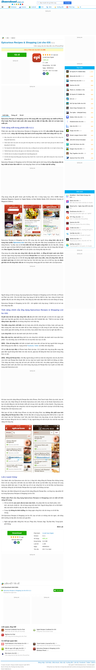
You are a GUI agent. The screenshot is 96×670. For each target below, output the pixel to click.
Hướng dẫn (69, 662)
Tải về (21, 115)
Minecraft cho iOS (77, 76)
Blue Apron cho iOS (12, 653)
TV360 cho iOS (75, 228)
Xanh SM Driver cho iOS (77, 145)
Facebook (30, 345)
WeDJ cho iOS (75, 200)
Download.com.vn (3, 38)
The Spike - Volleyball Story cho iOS (78, 113)
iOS (7, 38)
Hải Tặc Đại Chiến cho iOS (78, 103)
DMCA (93, 662)
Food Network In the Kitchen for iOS (17, 643)
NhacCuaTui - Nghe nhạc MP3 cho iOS (81, 207)
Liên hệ (76, 662)
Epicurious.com (18, 242)
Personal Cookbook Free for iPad (15, 629)
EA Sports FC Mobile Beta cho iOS (77, 72)
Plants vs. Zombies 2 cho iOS (77, 90)
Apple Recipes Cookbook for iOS (46, 629)
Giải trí (13, 38)
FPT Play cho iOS (76, 217)
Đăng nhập (41, 662)
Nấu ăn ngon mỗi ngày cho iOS (15, 648)
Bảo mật (62, 662)
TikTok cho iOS (76, 238)
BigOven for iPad (10, 634)
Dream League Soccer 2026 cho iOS (78, 135)
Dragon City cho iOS (77, 149)
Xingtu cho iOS (76, 130)
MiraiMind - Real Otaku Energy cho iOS (80, 196)
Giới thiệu (5, 115)
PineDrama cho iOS (77, 211)
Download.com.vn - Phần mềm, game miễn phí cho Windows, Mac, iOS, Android (12, 2)
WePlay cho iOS (76, 244)
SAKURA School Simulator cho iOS (78, 140)
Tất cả (3, 7)
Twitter (36, 345)
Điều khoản (55, 662)
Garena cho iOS (74, 85)
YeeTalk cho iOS (76, 233)
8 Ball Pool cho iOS (77, 80)
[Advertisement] (48, 24)
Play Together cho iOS (78, 153)
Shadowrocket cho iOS (78, 121)
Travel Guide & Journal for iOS (47, 643)
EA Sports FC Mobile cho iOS (77, 95)
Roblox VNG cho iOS (78, 117)
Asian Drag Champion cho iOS (77, 108)
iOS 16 (73, 99)
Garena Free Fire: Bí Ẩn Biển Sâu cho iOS (77, 158)
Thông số (14, 115)
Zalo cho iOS (75, 126)
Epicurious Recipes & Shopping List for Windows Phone (48, 649)
